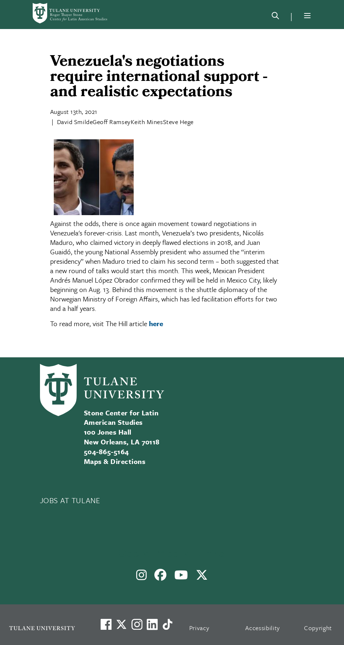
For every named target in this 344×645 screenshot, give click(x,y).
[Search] (275, 17)
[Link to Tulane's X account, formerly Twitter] (121, 624)
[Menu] (307, 15)
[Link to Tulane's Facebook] (136, 624)
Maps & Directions (114, 461)
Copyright (318, 627)
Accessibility (262, 627)
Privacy (199, 627)
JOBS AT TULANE (70, 500)
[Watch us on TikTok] (167, 624)
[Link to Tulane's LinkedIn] (152, 624)
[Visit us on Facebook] (106, 624)
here (156, 323)
